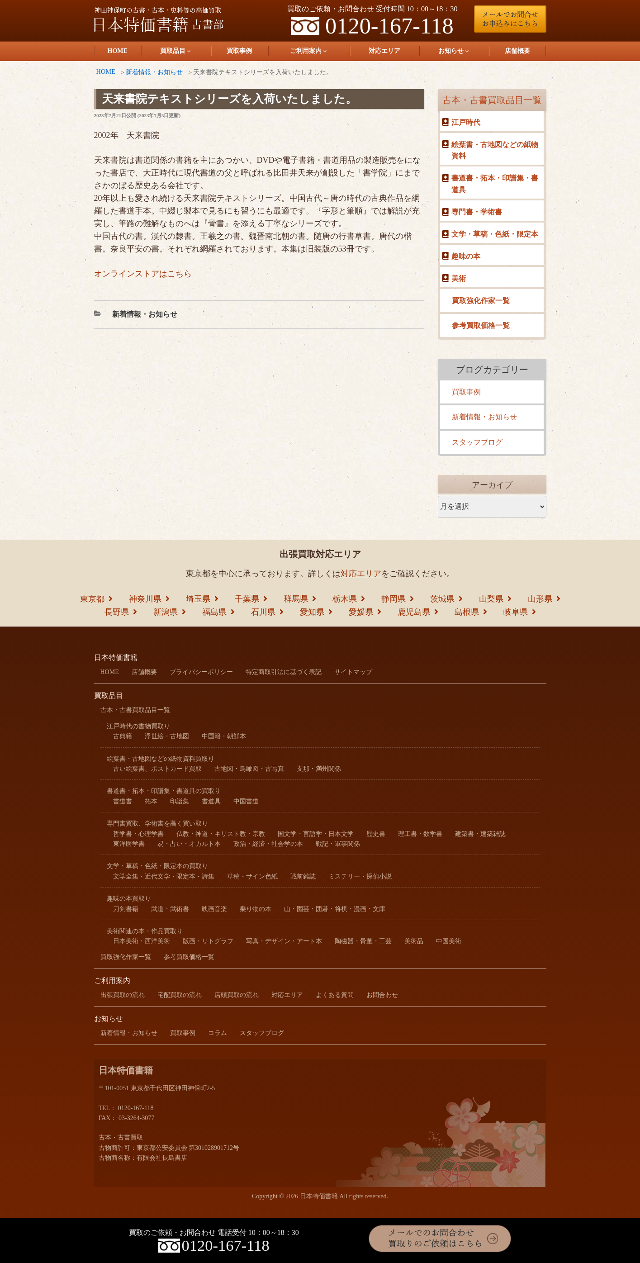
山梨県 (491, 598)
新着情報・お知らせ (154, 72)
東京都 (92, 598)
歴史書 (375, 834)
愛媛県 (361, 612)
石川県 (263, 612)
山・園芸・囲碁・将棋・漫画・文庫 (334, 909)
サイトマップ (353, 672)
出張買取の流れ (122, 995)
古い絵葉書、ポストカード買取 (157, 768)
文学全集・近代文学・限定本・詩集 (163, 876)
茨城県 (442, 598)
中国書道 (246, 801)
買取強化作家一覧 (481, 300)
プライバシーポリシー (201, 672)
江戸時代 (465, 122)
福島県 (214, 612)
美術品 (413, 941)
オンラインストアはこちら (143, 273)
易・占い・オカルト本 (189, 843)
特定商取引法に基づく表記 (284, 672)
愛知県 (312, 612)
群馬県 (296, 598)
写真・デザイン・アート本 (284, 941)
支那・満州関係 (319, 768)
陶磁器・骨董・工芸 (363, 941)
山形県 (540, 598)
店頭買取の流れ (236, 995)
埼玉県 (198, 598)
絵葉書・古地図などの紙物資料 (494, 150)
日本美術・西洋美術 (141, 941)
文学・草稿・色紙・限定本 (494, 234)
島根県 (467, 612)
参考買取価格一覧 (481, 325)
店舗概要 (517, 50)
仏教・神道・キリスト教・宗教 (220, 834)
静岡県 (393, 598)
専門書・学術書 (476, 212)
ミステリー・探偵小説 (360, 876)
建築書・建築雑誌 (480, 834)
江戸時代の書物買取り (138, 726)
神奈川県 (145, 598)
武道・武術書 (170, 909)
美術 (458, 278)
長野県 (116, 612)
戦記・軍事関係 (338, 843)
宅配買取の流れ (179, 995)
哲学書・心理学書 (138, 834)
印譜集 (179, 801)
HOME (118, 50)
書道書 (122, 801)
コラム (217, 1033)
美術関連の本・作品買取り (145, 931)
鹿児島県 (414, 612)
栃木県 (344, 598)
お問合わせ (382, 995)
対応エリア (384, 50)
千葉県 (247, 598)
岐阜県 (515, 612)
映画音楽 (214, 909)
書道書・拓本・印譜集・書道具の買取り (164, 791)
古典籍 (122, 736)
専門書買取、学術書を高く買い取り (157, 823)
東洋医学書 (129, 843)
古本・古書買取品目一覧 (492, 100)
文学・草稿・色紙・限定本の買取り (157, 866)
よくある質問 (335, 995)
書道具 (211, 801)
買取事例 (239, 50)
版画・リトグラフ (208, 941)
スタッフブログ (477, 442)
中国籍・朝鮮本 (224, 736)
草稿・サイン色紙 (252, 876)
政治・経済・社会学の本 (268, 843)
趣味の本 (465, 256)
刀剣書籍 (125, 909)
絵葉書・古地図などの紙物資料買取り (160, 758)
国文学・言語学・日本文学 (316, 834)
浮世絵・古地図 (167, 736)
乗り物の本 (255, 909)
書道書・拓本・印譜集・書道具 (494, 184)
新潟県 (165, 612)
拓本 (151, 801)
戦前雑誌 (303, 876)
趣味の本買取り (129, 898)
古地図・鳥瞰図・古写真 (249, 768)
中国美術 (448, 941)
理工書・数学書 (420, 834)
